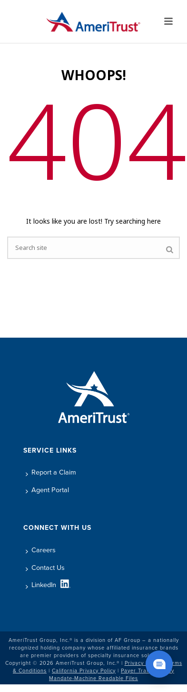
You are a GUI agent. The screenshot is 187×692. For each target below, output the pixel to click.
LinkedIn (41, 584)
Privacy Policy (143, 663)
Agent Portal (47, 490)
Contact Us (45, 567)
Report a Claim (51, 472)
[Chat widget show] (159, 664)
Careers (41, 550)
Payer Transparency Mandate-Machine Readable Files (111, 674)
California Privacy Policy (84, 670)
